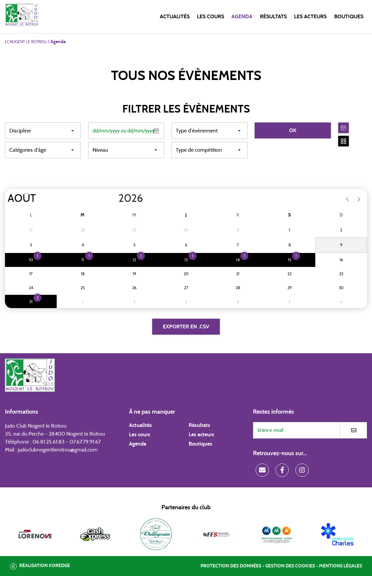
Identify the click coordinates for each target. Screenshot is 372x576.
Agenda (241, 16)
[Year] (113, 198)
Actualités (175, 16)
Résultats (273, 16)
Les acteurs (310, 16)
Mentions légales (340, 566)
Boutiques (348, 16)
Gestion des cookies (290, 566)
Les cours (210, 16)
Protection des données (231, 566)
